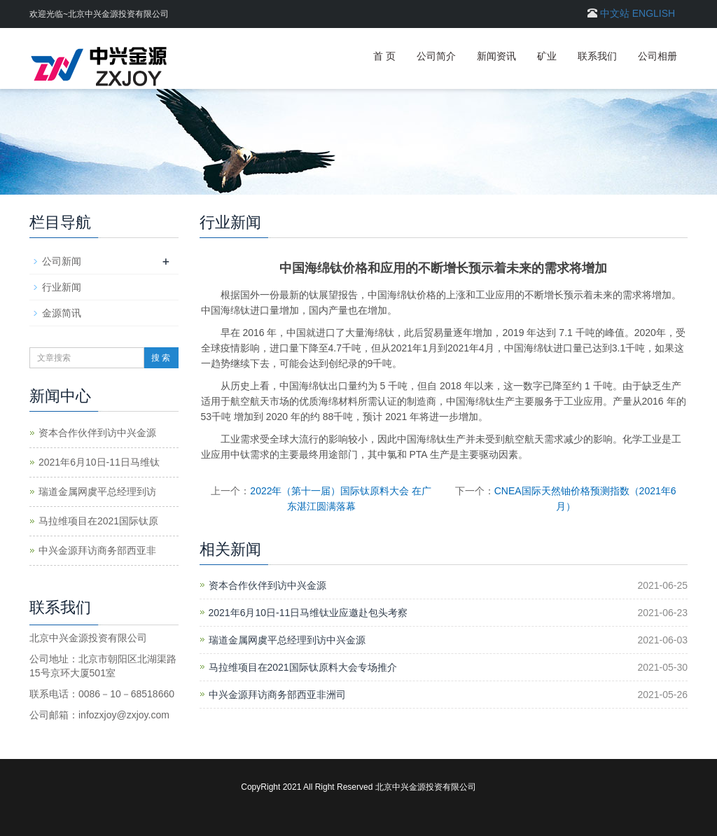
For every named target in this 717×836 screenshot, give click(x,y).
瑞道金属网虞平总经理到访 (97, 491)
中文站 (614, 13)
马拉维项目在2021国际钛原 (98, 521)
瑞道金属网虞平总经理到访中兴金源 (287, 640)
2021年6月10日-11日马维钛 (99, 462)
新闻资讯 (496, 56)
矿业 (547, 56)
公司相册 (657, 56)
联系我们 (597, 56)
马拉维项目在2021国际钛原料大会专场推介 (303, 667)
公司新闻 (61, 261)
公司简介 (436, 56)
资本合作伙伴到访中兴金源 (267, 585)
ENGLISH (653, 13)
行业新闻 (61, 287)
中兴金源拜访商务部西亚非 (97, 550)
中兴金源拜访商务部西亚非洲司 (277, 694)
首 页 (384, 56)
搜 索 (160, 358)
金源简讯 (61, 313)
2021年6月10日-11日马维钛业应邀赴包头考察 (308, 612)
